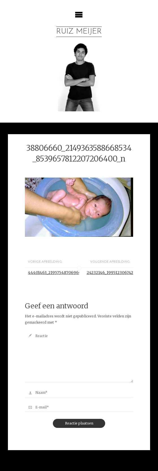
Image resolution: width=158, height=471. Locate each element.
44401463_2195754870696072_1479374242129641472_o (53, 272)
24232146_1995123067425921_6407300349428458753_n (110, 272)
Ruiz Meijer (79, 32)
